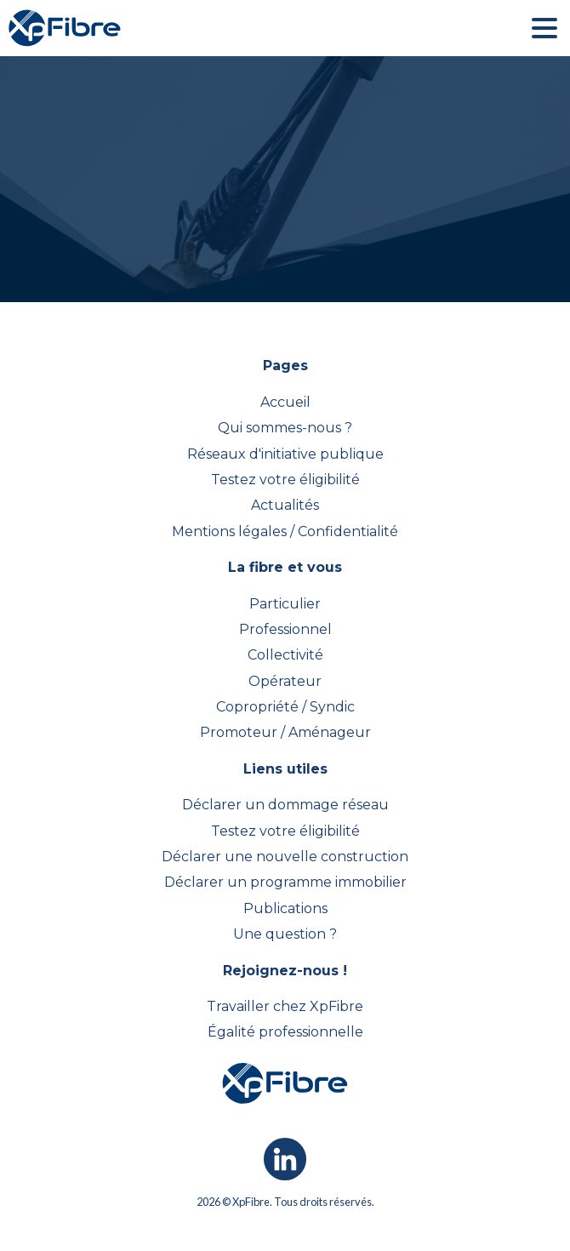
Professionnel (285, 629)
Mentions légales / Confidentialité (285, 531)
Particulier (285, 604)
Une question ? (285, 934)
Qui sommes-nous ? (285, 428)
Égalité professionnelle (285, 1032)
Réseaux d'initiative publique (285, 454)
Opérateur (285, 681)
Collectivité (285, 655)
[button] (544, 28)
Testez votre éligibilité (285, 479)
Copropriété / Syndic (285, 707)
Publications (285, 908)
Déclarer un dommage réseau (285, 805)
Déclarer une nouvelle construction (285, 856)
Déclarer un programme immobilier (285, 882)
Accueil (285, 402)
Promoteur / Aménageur (285, 732)
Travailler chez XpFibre (285, 1006)
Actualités (285, 505)
